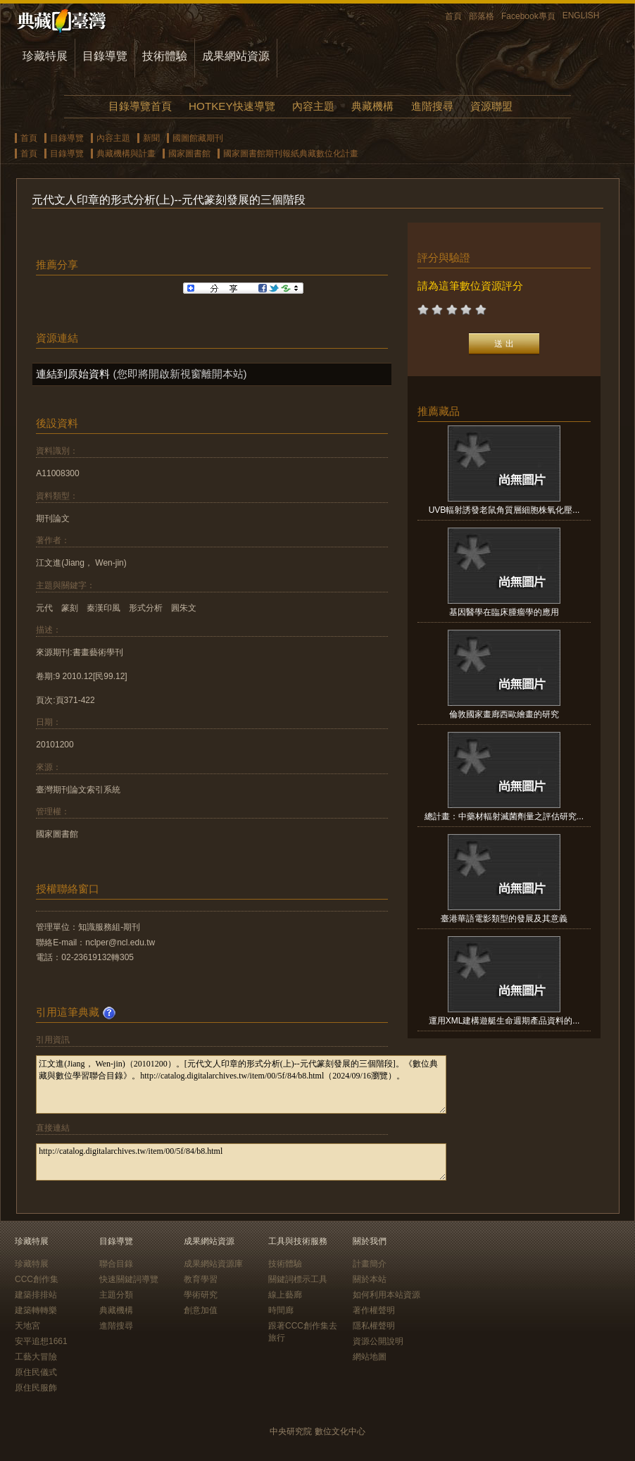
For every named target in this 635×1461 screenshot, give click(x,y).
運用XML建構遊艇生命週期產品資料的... (504, 1021)
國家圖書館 (189, 153)
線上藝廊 (285, 1295)
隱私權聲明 (374, 1326)
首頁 (453, 16)
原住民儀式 (36, 1372)
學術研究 (201, 1295)
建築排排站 (36, 1295)
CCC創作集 (36, 1279)
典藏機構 (372, 106)
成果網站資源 (236, 56)
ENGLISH (581, 15)
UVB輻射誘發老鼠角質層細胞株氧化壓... (504, 510)
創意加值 (201, 1310)
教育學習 (201, 1279)
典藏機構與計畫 (126, 153)
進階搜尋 (432, 106)
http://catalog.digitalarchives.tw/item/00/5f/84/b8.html (241, 1162)
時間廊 (281, 1310)
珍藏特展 (45, 56)
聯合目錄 (116, 1264)
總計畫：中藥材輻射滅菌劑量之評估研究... (504, 816)
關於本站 (369, 1279)
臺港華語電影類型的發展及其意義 (504, 919)
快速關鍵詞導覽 (128, 1279)
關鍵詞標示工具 (297, 1279)
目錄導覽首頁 (140, 106)
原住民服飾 (36, 1388)
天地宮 (27, 1326)
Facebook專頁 (528, 16)
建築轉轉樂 (36, 1310)
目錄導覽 (104, 56)
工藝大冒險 (36, 1357)
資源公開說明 (378, 1341)
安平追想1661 (41, 1341)
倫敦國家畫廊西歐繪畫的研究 (504, 714)
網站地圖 (369, 1357)
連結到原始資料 (73, 374)
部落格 (481, 16)
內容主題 (313, 106)
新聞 (151, 138)
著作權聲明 (374, 1310)
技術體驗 (164, 56)
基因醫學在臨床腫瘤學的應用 (504, 612)
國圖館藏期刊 (197, 138)
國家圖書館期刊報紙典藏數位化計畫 (290, 153)
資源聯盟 (491, 106)
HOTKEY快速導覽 (232, 106)
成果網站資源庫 (213, 1264)
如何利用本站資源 (386, 1295)
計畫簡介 (369, 1264)
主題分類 (116, 1295)
